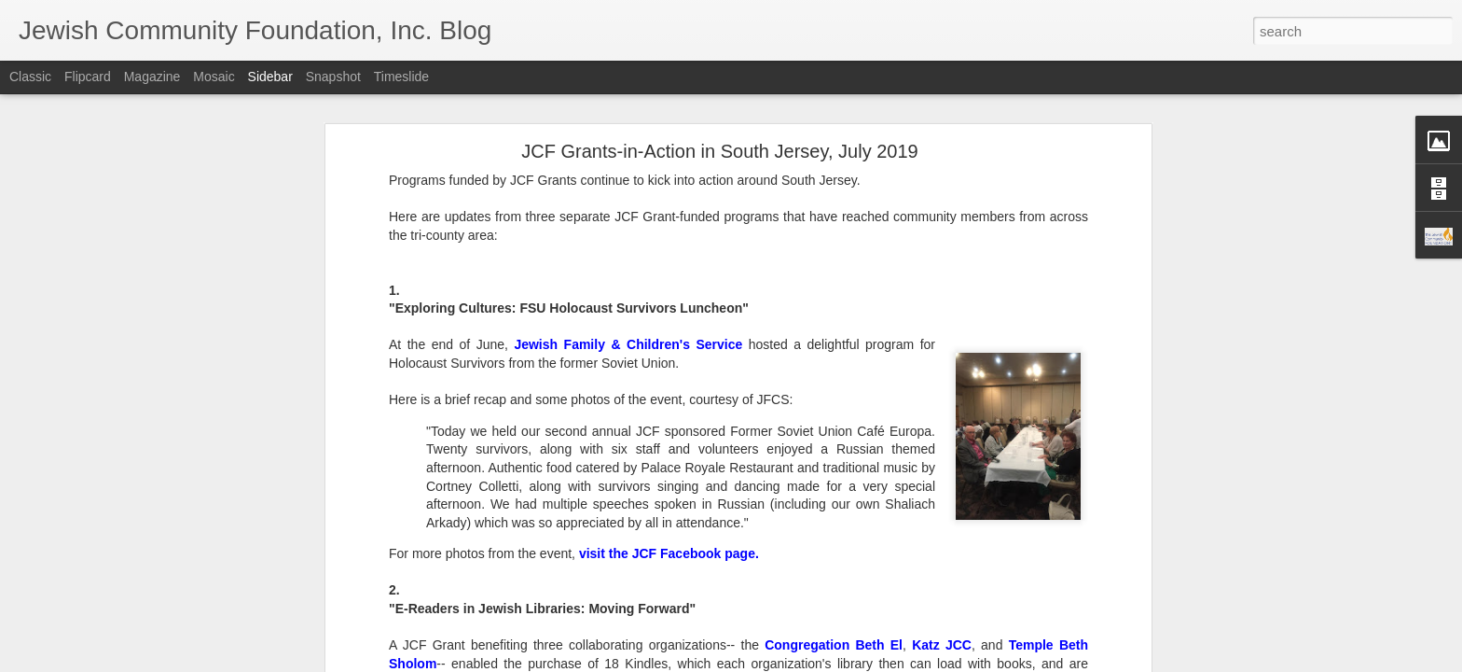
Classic (30, 76)
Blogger (789, 661)
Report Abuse (844, 661)
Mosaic (213, 76)
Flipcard (87, 76)
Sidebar (270, 76)
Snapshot (333, 76)
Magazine (152, 76)
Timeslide (401, 76)
